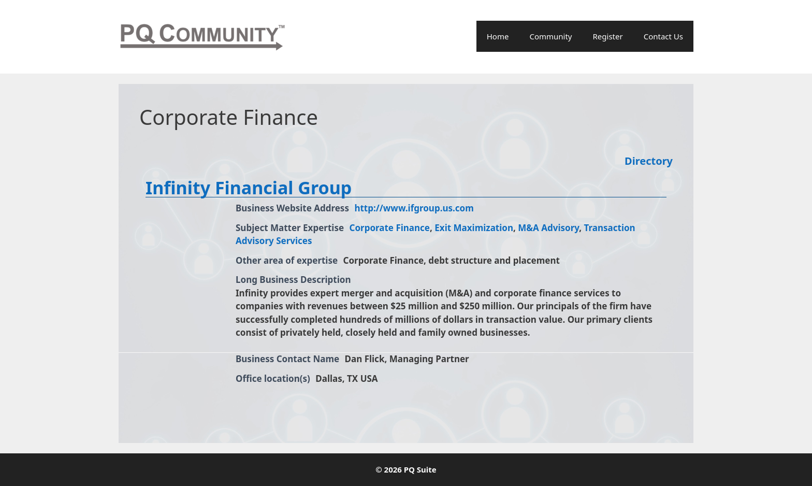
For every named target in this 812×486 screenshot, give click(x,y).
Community (550, 36)
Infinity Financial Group (249, 187)
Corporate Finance (390, 228)
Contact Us (663, 36)
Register (608, 36)
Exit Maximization (473, 228)
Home (498, 36)
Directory (649, 161)
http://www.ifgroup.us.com (413, 208)
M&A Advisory (548, 228)
